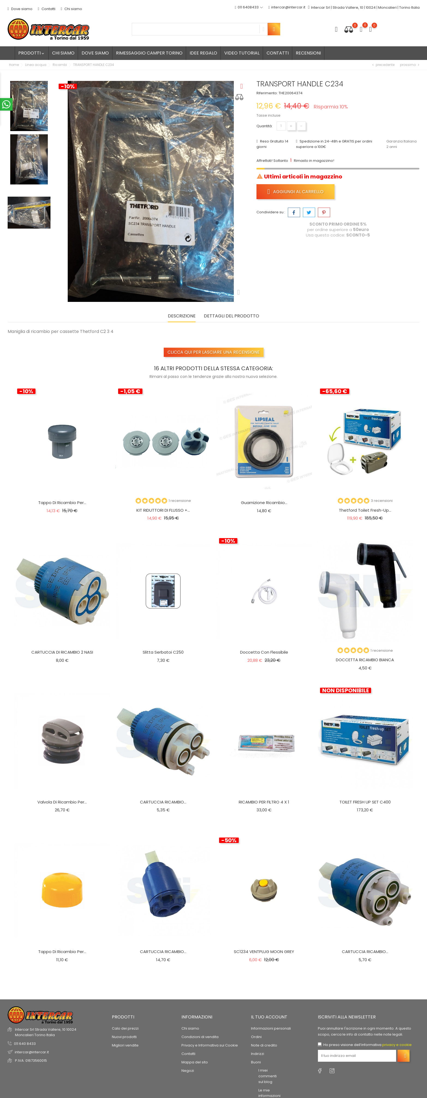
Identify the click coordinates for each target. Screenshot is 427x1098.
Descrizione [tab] (182, 316)
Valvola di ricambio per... (62, 802)
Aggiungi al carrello (295, 191)
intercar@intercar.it (286, 7)
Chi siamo (71, 8)
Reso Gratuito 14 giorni (272, 144)
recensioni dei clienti (32, 1039)
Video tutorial (241, 53)
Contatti (46, 8)
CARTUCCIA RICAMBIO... (163, 802)
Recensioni (308, 53)
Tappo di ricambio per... (62, 502)
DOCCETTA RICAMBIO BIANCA (365, 660)
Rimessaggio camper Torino (149, 53)
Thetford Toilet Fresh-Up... (365, 510)
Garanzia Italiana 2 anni (401, 144)
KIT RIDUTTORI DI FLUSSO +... (163, 510)
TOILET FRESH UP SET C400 (365, 802)
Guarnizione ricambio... (264, 502)
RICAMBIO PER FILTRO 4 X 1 (264, 802)
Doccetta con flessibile (264, 652)
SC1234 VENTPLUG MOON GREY (264, 951)
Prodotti (31, 53)
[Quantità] (281, 126)
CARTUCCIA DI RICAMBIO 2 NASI (62, 652)
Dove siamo (20, 8)
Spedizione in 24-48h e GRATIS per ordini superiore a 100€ (334, 144)
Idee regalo (203, 53)
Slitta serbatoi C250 (163, 652)
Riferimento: (267, 93)
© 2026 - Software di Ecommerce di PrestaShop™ (51, 1063)
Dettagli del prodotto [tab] (231, 316)
